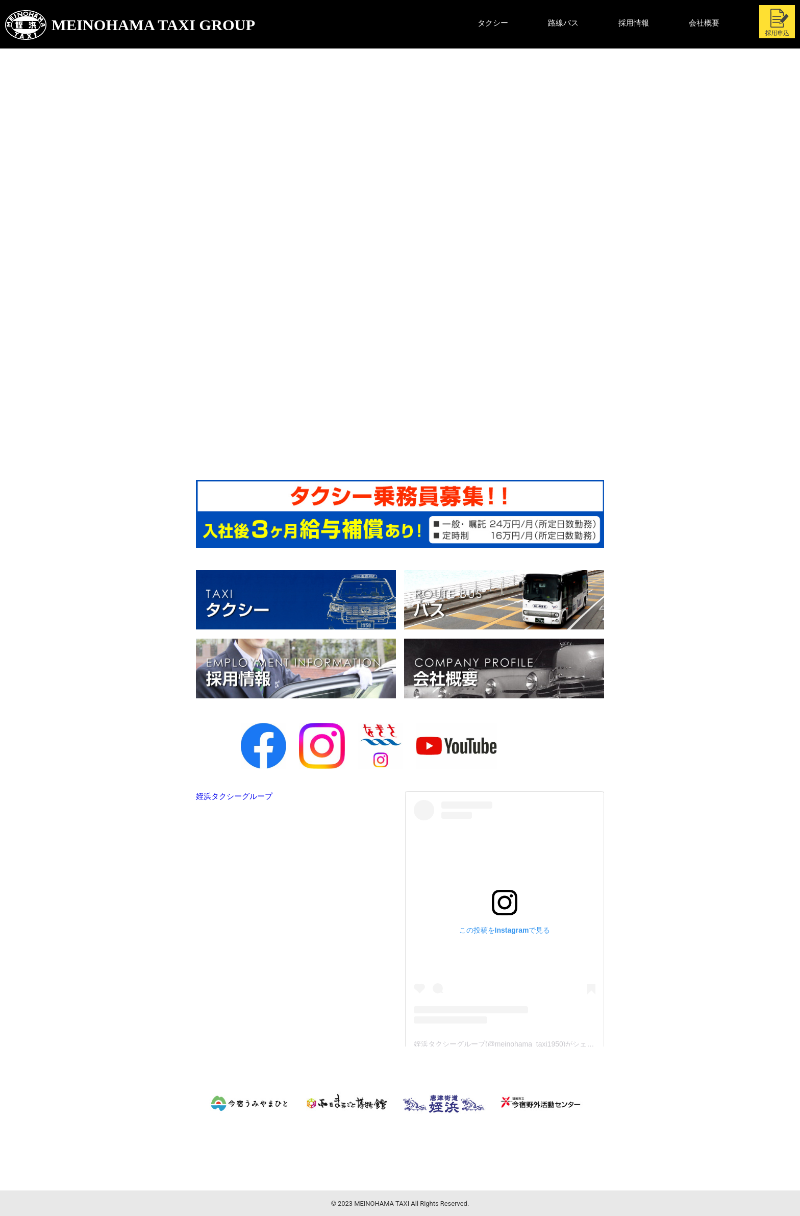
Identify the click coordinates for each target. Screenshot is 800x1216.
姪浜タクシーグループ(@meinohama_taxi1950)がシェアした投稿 (518, 1044)
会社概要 (704, 23)
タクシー (493, 23)
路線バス (563, 23)
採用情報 (633, 23)
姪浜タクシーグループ (234, 796)
